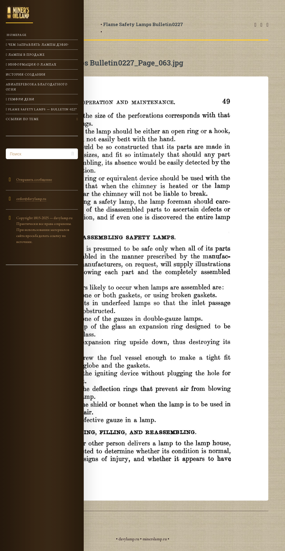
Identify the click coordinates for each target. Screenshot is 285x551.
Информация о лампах (32, 64)
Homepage (16, 35)
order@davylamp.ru (31, 198)
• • (142, 28)
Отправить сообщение (34, 179)
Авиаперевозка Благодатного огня (36, 86)
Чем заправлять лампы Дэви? (38, 44)
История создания (25, 74)
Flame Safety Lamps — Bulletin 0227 (42, 109)
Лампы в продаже (26, 54)
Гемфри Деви (20, 99)
